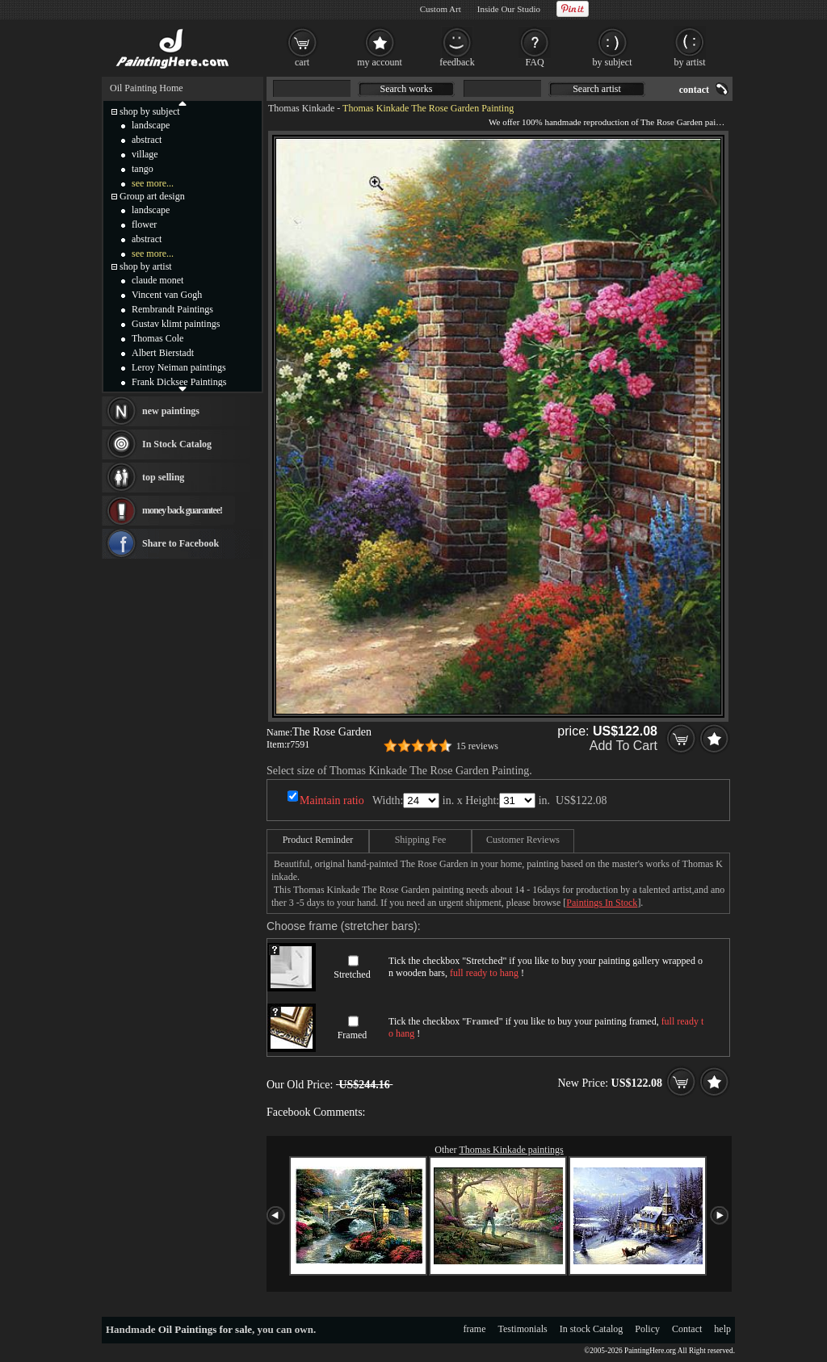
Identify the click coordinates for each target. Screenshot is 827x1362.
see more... (153, 183)
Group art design (152, 196)
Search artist (597, 88)
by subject (612, 62)
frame (475, 1329)
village (145, 154)
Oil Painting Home (146, 88)
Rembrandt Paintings (172, 309)
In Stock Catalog (177, 444)
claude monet (157, 280)
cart (302, 62)
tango (142, 168)
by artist (690, 62)
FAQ (534, 62)
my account (379, 62)
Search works (406, 88)
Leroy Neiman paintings (179, 367)
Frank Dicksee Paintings (179, 382)
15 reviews (477, 746)
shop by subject (150, 111)
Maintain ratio (332, 800)
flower (144, 224)
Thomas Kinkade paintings (511, 1149)
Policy (647, 1329)
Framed (352, 1035)
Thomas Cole (157, 338)
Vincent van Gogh (167, 294)
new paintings (170, 411)
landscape (151, 125)
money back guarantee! (182, 510)
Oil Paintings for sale (205, 1329)
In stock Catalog (591, 1329)
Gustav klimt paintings (176, 323)
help (722, 1329)
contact (694, 89)
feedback (456, 62)
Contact (687, 1329)
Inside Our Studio (508, 9)
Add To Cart (623, 745)
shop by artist (146, 266)
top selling (163, 477)
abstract (147, 139)
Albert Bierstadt (163, 352)
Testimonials (523, 1329)
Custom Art (440, 9)
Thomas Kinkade (301, 108)
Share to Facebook (180, 543)
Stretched (352, 974)
